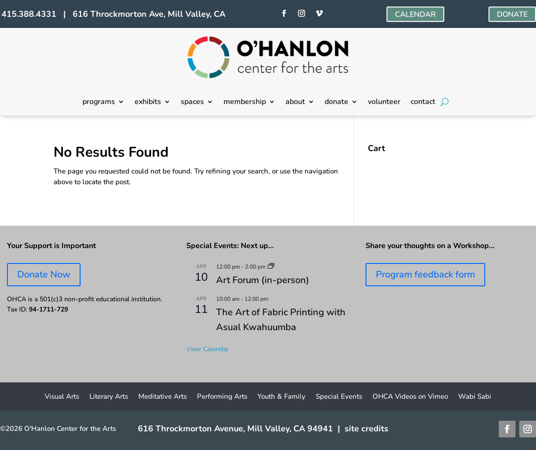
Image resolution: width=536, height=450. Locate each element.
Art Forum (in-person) (262, 280)
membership (245, 102)
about (295, 102)
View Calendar (207, 349)
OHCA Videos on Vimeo (410, 397)
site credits (366, 428)
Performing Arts (222, 397)
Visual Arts (62, 397)
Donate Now (43, 274)
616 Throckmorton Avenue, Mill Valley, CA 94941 (235, 428)
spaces (192, 102)
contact (423, 102)
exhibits (148, 102)
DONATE (512, 14)
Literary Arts (108, 397)
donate (336, 102)
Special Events (339, 397)
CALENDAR (415, 14)
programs (98, 102)
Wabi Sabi (474, 397)
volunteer (384, 102)
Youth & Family (281, 397)
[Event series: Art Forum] (271, 266)
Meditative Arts (162, 397)
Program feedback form (425, 274)
